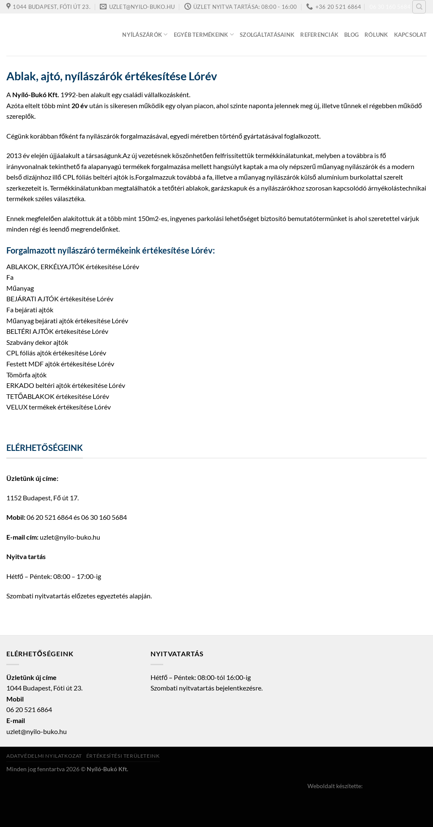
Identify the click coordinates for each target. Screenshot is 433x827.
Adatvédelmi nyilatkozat (44, 756)
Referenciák (319, 34)
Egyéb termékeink (204, 34)
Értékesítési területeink (123, 756)
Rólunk (376, 34)
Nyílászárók (144, 34)
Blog (351, 34)
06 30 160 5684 (390, 6)
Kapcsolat (410, 34)
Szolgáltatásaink (267, 34)
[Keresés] (419, 7)
